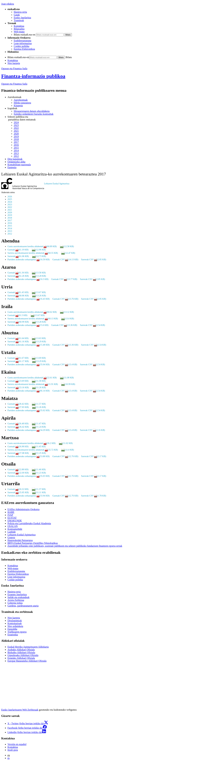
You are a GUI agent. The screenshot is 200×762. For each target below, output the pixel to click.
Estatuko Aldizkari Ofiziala (21, 658)
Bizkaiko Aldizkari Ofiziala (21, 652)
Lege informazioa (16, 576)
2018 (16, 139)
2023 (16, 125)
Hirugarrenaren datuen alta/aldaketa (32, 111)
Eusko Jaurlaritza (22, 17)
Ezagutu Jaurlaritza (17, 594)
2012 (16, 156)
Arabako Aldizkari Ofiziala (21, 649)
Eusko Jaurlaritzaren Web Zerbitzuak (19, 709)
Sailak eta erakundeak (18, 597)
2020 (16, 133)
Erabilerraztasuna (22, 40)
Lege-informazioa (23, 43)
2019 (16, 136)
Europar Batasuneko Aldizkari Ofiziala (27, 661)
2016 (16, 145)
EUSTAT (12, 517)
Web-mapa (19, 31)
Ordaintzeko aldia (16, 161)
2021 (16, 130)
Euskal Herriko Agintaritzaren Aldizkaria (28, 646)
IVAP (10, 515)
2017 (16, 142)
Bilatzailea (19, 28)
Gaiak (17, 14)
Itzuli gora (13, 750)
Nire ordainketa (15, 626)
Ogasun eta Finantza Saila (14, 68)
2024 (16, 122)
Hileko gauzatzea (22, 102)
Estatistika (13, 634)
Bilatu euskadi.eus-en (24, 34)
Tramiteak (19, 20)
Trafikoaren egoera (17, 631)
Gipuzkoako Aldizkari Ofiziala (23, 655)
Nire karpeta (14, 63)
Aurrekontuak (21, 100)
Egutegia (12, 167)
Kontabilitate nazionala (19, 164)
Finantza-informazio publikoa (33, 76)
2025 (10, 199)
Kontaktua (19, 26)
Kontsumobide (15, 529)
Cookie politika (21, 46)
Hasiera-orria (20, 12)
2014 (16, 150)
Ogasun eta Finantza (14, 83)
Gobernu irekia (15, 603)
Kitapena (18, 105)
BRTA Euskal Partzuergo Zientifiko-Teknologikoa (33, 543)
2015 (16, 147)
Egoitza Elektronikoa (24, 49)
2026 (10, 196)
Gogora (11, 537)
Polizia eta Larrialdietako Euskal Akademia (29, 523)
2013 (16, 153)
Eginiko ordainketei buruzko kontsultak (33, 114)
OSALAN (13, 526)
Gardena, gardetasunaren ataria (23, 605)
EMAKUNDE (15, 520)
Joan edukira (7, 3)
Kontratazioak (15, 623)
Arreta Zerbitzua (16, 600)
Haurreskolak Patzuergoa (20, 540)
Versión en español (17, 744)
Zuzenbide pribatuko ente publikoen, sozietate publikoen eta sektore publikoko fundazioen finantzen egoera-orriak (65, 546)
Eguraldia (12, 629)
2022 (16, 128)
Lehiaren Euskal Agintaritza (21, 534)
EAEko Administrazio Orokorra (23, 509)
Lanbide (12, 531)
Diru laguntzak (15, 159)
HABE (11, 512)
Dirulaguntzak (15, 620)
